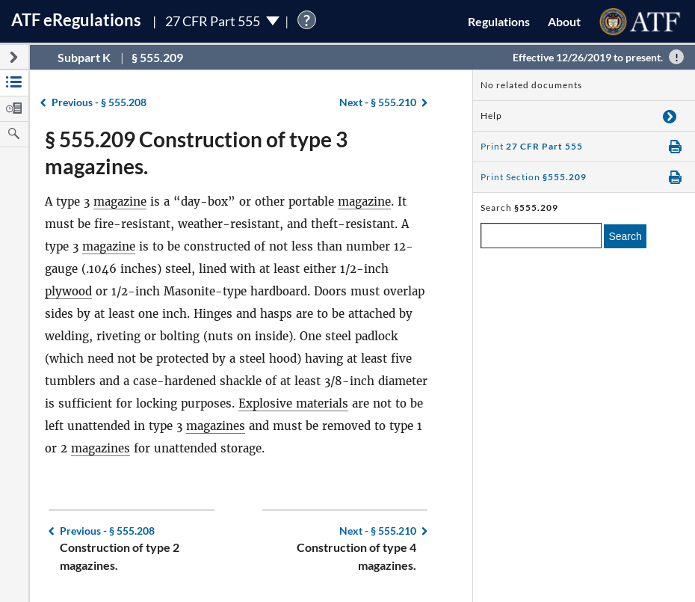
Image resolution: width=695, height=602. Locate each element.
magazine (119, 201)
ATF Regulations (76, 20)
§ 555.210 (377, 102)
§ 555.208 (99, 102)
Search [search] (624, 236)
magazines (215, 426)
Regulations (499, 21)
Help (491, 115)
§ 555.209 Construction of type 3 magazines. (196, 152)
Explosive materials (293, 403)
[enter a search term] (541, 235)
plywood (68, 291)
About (564, 21)
